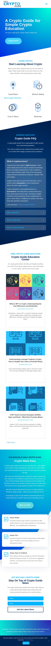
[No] (49, 641)
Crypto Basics (13, 94)
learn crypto (13, 41)
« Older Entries (10, 442)
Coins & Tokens (13, 116)
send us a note (25, 505)
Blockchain (38, 116)
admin (22, 364)
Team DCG (22, 309)
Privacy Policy (29, 640)
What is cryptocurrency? (27, 204)
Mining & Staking (38, 94)
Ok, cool (26, 643)
